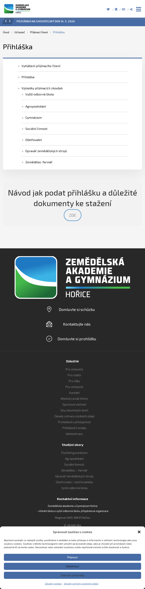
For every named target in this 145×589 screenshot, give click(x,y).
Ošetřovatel (33, 140)
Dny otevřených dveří (74, 410)
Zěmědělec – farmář (74, 470)
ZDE (72, 215)
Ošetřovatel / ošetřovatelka (74, 482)
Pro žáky (74, 381)
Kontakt (74, 392)
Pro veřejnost (74, 387)
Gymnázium (33, 117)
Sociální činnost (36, 128)
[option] (78, 22)
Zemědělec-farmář (38, 162)
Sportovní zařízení (74, 404)
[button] (139, 532)
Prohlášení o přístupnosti (74, 422)
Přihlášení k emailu (74, 428)
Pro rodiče (74, 375)
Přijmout (72, 557)
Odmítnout (72, 566)
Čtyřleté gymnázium (74, 452)
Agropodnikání (35, 106)
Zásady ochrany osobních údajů (81, 583)
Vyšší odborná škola (39, 94)
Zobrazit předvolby (72, 575)
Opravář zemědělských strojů (46, 151)
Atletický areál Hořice (74, 398)
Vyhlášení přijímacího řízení (40, 66)
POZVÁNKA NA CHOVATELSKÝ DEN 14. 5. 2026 (46, 21)
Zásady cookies (53, 583)
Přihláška (27, 77)
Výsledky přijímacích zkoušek (42, 88)
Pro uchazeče (74, 369)
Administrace (74, 433)
